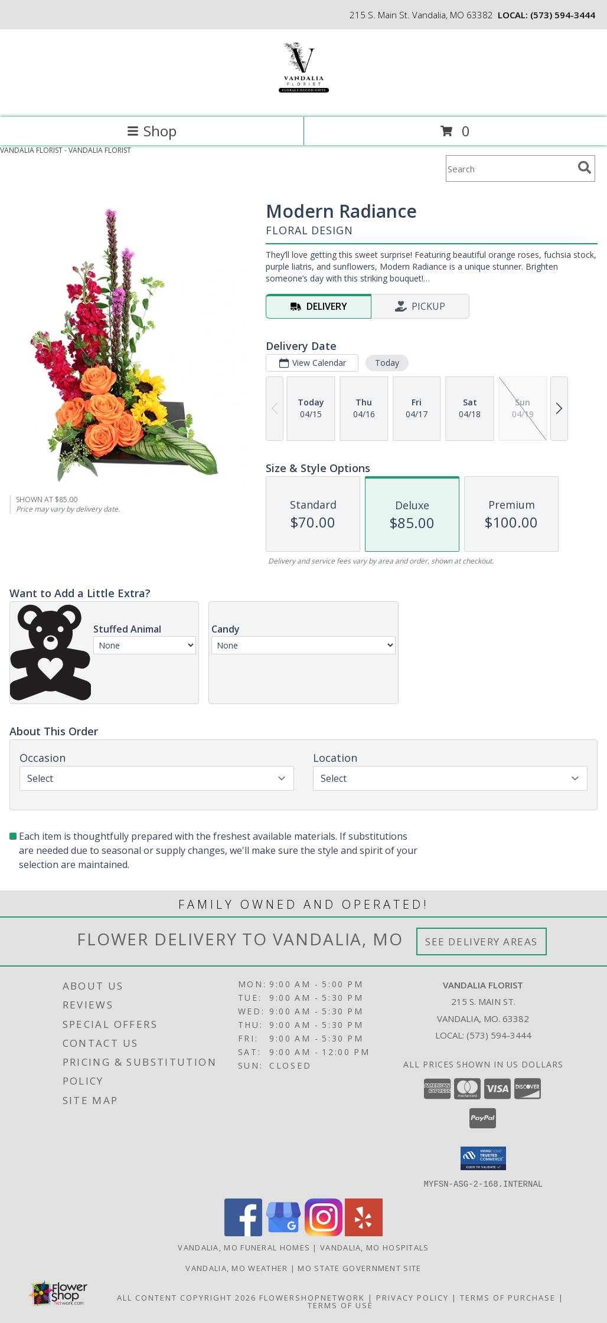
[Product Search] (509, 168)
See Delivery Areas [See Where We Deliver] (481, 941)
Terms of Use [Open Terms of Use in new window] (340, 1304)
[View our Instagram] (323, 1232)
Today (387, 362)
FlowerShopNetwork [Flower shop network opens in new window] (312, 1297)
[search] (585, 168)
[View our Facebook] (243, 1232)
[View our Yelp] (364, 1232)
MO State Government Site (359, 1267)
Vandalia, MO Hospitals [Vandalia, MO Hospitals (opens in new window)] (374, 1247)
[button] (483, 1158)
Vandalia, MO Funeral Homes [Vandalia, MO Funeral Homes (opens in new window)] (244, 1247)
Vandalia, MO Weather (236, 1267)
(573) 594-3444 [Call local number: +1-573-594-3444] (562, 15)
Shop (152, 130)
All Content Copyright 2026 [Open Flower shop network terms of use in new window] (186, 1297)
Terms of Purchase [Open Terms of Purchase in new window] (508, 1297)
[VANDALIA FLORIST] (303, 100)
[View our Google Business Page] (283, 1232)
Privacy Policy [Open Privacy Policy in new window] (412, 1297)
